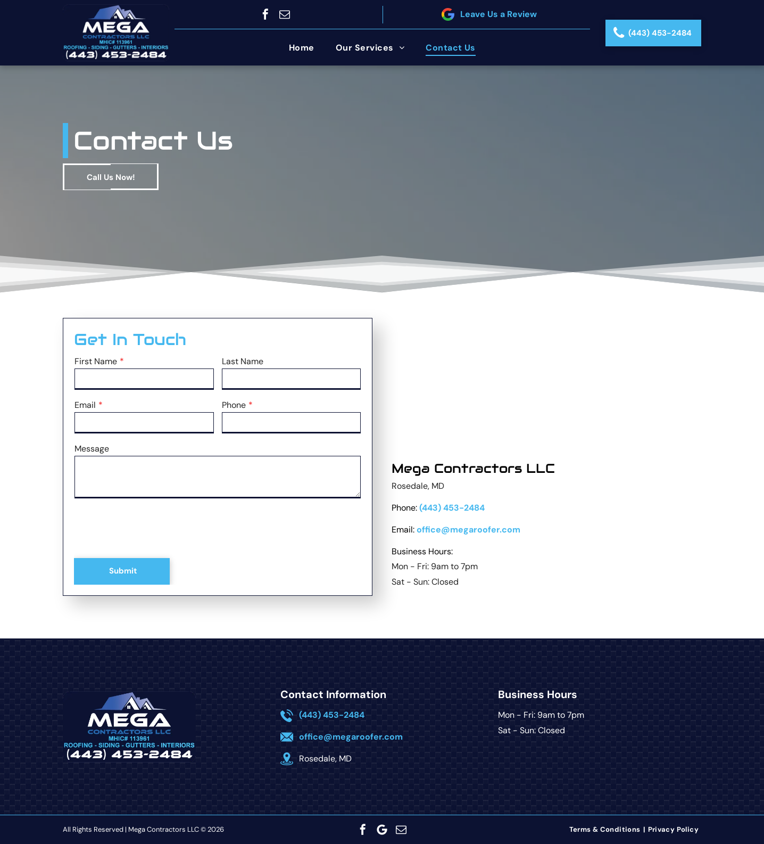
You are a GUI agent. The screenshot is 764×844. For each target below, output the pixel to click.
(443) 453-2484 (452, 507)
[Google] (382, 830)
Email (85, 405)
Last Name (242, 361)
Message (91, 448)
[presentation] (155, 529)
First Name (95, 361)
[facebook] (265, 14)
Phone (234, 405)
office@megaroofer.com (468, 529)
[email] (285, 14)
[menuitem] (301, 47)
